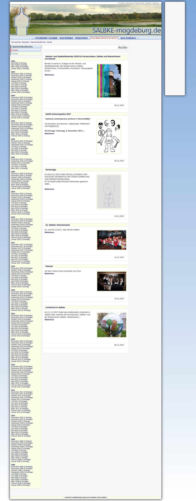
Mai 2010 (14, 430)
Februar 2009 (16, 459)
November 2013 (17, 343)
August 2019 (16, 201)
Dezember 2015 (17, 292)
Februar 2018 (16, 237)
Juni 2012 (15, 377)
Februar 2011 (16, 410)
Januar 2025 (16, 92)
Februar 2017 (16, 261)
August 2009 (16, 448)
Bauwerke (66, 38)
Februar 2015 (16, 310)
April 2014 (15, 330)
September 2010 (17, 423)
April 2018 (15, 234)
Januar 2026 (16, 68)
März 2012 (15, 383)
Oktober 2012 (16, 370)
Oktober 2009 (16, 445)
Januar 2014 (16, 336)
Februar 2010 (16, 436)
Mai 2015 (14, 305)
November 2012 (17, 368)
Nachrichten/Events (104, 38)
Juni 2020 (15, 183)
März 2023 (15, 134)
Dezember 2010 (17, 417)
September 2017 (17, 250)
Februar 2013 (16, 359)
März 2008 (15, 481)
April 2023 (15, 132)
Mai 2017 (14, 257)
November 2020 (17, 175)
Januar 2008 (16, 485)
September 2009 (17, 447)
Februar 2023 (16, 136)
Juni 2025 (15, 85)
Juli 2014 (14, 325)
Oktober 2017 (16, 248)
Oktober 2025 (16, 77)
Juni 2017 (15, 255)
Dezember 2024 (17, 97)
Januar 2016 (16, 287)
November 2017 (17, 246)
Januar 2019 (16, 214)
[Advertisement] (175, 48)
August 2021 (16, 163)
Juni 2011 (15, 403)
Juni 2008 (15, 476)
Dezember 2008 (17, 467)
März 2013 (15, 357)
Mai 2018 (14, 232)
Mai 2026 (14, 63)
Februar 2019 (16, 212)
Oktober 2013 (16, 345)
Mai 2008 (14, 478)
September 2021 (17, 161)
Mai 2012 (14, 379)
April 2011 (15, 407)
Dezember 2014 (17, 315)
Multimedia (128, 38)
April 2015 (15, 306)
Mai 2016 (14, 279)
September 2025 (17, 79)
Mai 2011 (14, 405)
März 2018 (15, 236)
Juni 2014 (15, 326)
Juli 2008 (14, 474)
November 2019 (17, 195)
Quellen (148, 3)
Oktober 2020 (16, 177)
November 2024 (17, 99)
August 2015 (16, 299)
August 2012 (16, 374)
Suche (15, 53)
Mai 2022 (14, 150)
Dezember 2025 (17, 74)
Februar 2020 (16, 186)
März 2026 (15, 67)
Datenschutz (139, 3)
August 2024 (16, 105)
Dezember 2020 (17, 173)
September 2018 (17, 224)
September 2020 (17, 179)
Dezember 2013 (17, 341)
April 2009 (15, 456)
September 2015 (17, 297)
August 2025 (16, 81)
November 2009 (17, 443)
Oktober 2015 (16, 295)
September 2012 (17, 372)
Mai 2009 (14, 454)
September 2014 (17, 321)
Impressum (130, 3)
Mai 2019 (14, 206)
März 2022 (15, 154)
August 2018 (16, 226)
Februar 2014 (16, 334)
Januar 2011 (16, 412)
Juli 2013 (14, 350)
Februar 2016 (16, 285)
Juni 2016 (15, 277)
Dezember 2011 (17, 392)
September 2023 (17, 128)
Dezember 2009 (17, 441)
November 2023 (17, 125)
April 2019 (15, 208)
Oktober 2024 (16, 101)
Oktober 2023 (16, 126)
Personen (81, 38)
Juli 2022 (14, 146)
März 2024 (15, 114)
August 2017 (16, 252)
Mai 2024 (14, 110)
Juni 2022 (15, 148)
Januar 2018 (16, 239)
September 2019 (17, 199)
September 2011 (17, 397)
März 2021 (15, 168)
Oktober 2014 (16, 319)
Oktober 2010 (16, 421)
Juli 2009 (14, 450)
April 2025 (15, 88)
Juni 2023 (15, 130)
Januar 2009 (16, 461)
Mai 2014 (14, 328)
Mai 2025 (14, 87)
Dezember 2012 (17, 366)
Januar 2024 (16, 118)
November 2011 (17, 394)
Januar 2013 (16, 361)
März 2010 (15, 434)
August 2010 (16, 425)
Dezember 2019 (17, 193)
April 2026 (15, 65)
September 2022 (17, 145)
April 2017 (15, 259)
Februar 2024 (16, 116)
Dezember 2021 (17, 159)
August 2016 (16, 274)
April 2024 (15, 112)
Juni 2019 (15, 204)
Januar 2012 (16, 387)
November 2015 (17, 294)
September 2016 (17, 272)
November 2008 (17, 468)
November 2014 (17, 317)
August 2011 (16, 399)
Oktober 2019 (16, 197)
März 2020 (15, 185)
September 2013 (17, 346)
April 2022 (15, 152)
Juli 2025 (14, 83)
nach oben (102, 497)
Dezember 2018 (17, 219)
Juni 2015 (15, 303)
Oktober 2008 (16, 470)
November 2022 (17, 141)
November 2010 (17, 419)
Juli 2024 (14, 107)
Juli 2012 (14, 376)
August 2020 (16, 181)
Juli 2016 (14, 275)
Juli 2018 (14, 228)
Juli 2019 (14, 203)
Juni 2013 (15, 352)
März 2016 (15, 283)
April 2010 (15, 432)
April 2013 (15, 356)
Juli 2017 (14, 254)
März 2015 (15, 308)
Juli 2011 (14, 401)
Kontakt (121, 3)
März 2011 (15, 408)
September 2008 (17, 472)
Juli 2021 (14, 165)
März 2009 (15, 458)
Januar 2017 (16, 263)
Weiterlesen (49, 75)
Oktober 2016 (16, 270)
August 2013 (16, 348)
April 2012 (15, 381)
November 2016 (17, 268)
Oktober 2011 (16, 396)
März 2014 (15, 332)
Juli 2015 (14, 301)
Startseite (25, 42)
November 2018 (17, 221)
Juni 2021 (15, 166)
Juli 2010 (14, 427)
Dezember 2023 (17, 123)
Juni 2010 (15, 428)
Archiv (49, 42)
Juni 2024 (15, 108)
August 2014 (16, 323)
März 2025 (15, 90)
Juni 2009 (15, 452)
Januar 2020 (16, 188)
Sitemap (156, 3)
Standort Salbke (46, 38)
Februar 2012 (16, 385)
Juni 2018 (15, 230)
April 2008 (15, 479)
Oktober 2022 (16, 143)
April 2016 (15, 281)
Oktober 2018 (16, 223)
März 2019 (15, 210)
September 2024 (17, 103)
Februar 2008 (16, 483)
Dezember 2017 (17, 244)
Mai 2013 (14, 354)
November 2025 (17, 75)
